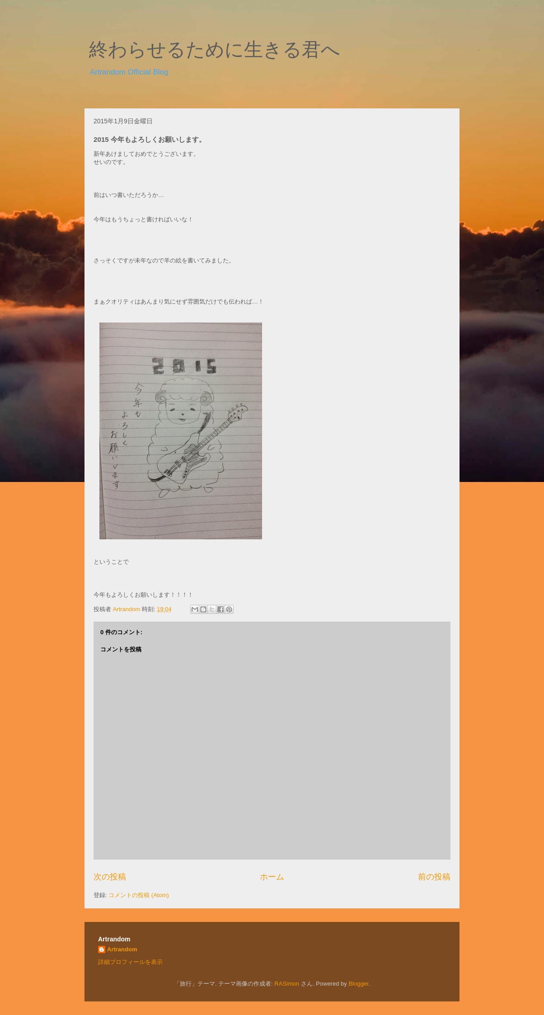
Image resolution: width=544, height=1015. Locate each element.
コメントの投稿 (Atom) (138, 895)
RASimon (286, 983)
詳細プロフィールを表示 (130, 962)
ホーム (272, 876)
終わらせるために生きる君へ (214, 49)
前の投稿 (434, 876)
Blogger (358, 983)
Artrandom (122, 949)
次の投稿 (110, 876)
